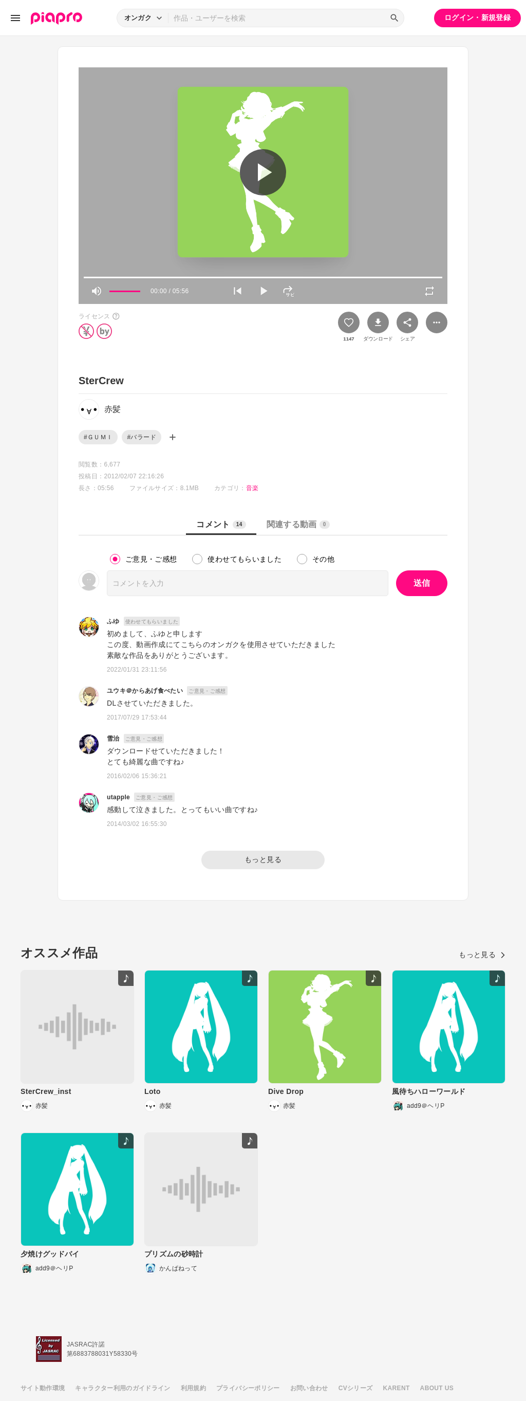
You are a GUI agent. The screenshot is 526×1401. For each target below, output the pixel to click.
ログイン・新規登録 (477, 17)
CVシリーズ (356, 1388)
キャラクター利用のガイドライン (122, 1388)
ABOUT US (437, 1388)
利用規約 (193, 1388)
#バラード (141, 437)
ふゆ (113, 621)
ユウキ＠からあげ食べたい (145, 690)
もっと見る (263, 859)
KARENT (396, 1388)
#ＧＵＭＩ (98, 437)
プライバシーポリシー (248, 1388)
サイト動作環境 (43, 1388)
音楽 (252, 488)
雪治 (113, 738)
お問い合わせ (309, 1388)
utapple (118, 797)
